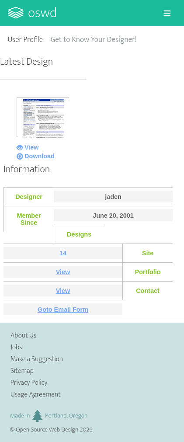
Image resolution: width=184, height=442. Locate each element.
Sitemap (22, 371)
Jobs (16, 347)
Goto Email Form (63, 309)
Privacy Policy (28, 383)
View (31, 147)
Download (39, 156)
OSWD (42, 12)
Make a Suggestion (36, 359)
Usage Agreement (35, 394)
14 (62, 253)
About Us (23, 335)
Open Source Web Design (47, 430)
